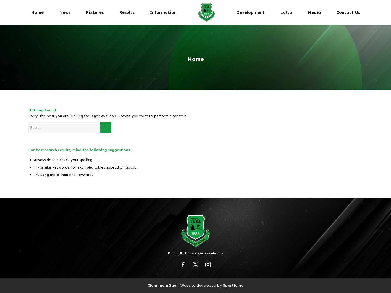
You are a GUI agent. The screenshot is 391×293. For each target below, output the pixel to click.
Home (196, 59)
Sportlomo (233, 285)
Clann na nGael (162, 285)
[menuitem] (37, 12)
